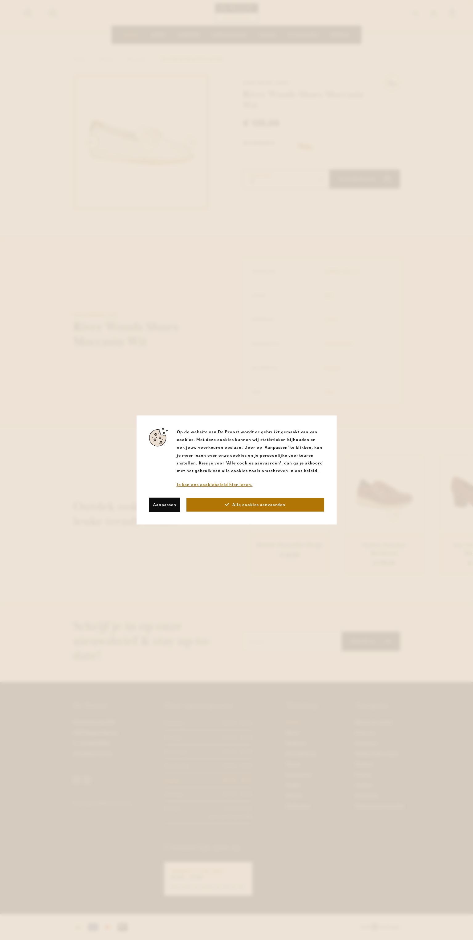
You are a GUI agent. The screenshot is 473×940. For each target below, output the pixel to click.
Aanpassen (164, 504)
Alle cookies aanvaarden (255, 504)
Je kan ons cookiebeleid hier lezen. (215, 484)
